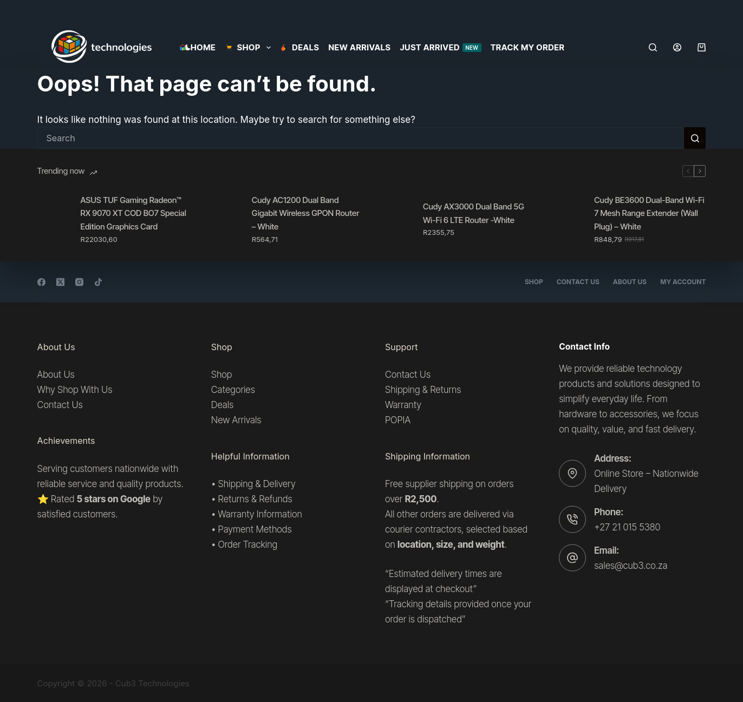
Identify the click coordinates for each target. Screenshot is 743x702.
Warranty (403, 404)
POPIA (397, 420)
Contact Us (578, 282)
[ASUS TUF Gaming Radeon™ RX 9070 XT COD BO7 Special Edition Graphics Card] (53, 219)
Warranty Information (260, 514)
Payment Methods (255, 529)
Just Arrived (440, 47)
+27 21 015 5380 (627, 526)
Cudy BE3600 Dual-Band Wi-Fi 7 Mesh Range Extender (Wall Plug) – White (649, 213)
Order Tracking (248, 544)
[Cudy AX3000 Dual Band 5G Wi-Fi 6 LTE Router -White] (396, 219)
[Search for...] (361, 138)
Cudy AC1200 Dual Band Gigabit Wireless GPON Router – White (306, 213)
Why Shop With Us (75, 389)
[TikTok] (98, 282)
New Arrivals (359, 47)
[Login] (677, 47)
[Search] (653, 47)
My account (683, 282)
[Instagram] (79, 282)
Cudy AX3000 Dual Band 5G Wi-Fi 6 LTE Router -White (473, 213)
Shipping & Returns (423, 389)
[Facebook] (41, 282)
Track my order (528, 47)
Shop (534, 282)
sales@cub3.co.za (630, 565)
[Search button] (695, 138)
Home (197, 47)
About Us (630, 282)
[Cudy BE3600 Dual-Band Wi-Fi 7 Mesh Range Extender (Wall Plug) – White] (567, 219)
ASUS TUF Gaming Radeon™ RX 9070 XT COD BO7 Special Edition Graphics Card (133, 213)
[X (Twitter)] (60, 282)
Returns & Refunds (255, 499)
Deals (300, 47)
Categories (233, 389)
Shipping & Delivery (257, 483)
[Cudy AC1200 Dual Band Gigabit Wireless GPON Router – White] (224, 219)
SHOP (250, 47)
